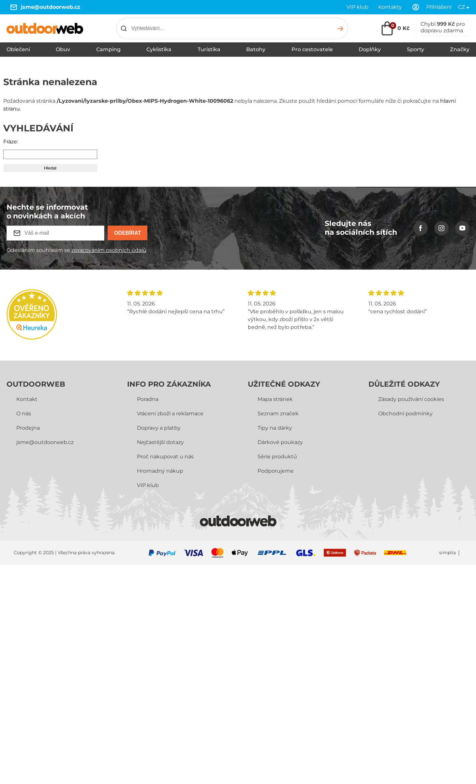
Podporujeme (276, 471)
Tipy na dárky (275, 428)
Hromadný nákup (160, 471)
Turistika (209, 49)
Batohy (255, 49)
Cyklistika (158, 49)
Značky (459, 49)
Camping (108, 49)
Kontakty (390, 7)
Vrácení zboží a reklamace (170, 413)
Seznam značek (278, 413)
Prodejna (28, 428)
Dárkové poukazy (280, 442)
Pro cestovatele (312, 49)
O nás (23, 413)
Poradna (147, 399)
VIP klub (357, 7)
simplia (447, 552)
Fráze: (10, 142)
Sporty (415, 49)
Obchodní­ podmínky (405, 413)
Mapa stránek (275, 399)
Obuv (63, 49)
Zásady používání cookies (411, 399)
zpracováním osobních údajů (108, 250)
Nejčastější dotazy (160, 442)
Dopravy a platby (159, 428)
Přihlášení (439, 7)
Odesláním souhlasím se (76, 250)
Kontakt (26, 399)
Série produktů (277, 456)
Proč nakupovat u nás (165, 456)
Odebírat (127, 233)
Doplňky (370, 49)
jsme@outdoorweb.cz (50, 7)
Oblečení (18, 49)
